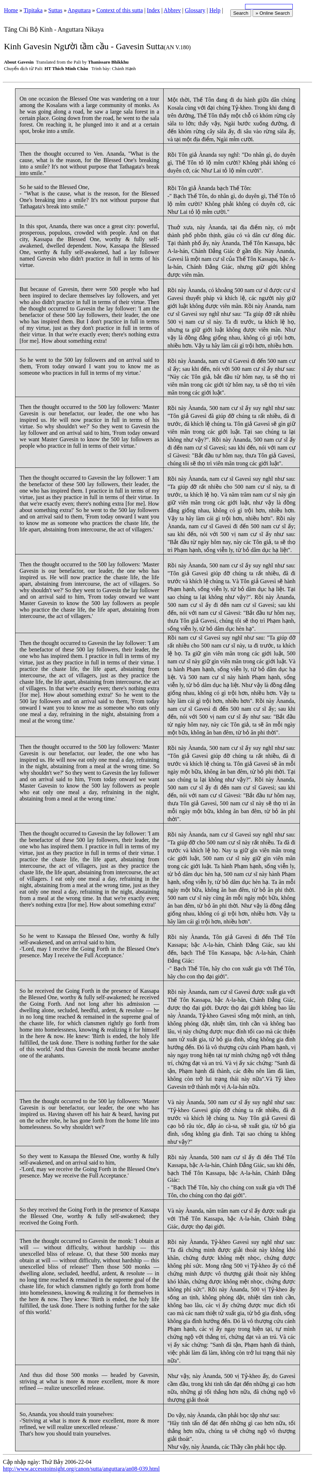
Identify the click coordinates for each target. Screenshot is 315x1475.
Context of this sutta (120, 10)
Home (11, 10)
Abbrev (172, 10)
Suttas (55, 10)
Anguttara (79, 10)
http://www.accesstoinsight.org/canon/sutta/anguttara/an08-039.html (81, 1469)
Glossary (195, 10)
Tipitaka (33, 10)
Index (153, 10)
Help (214, 10)
